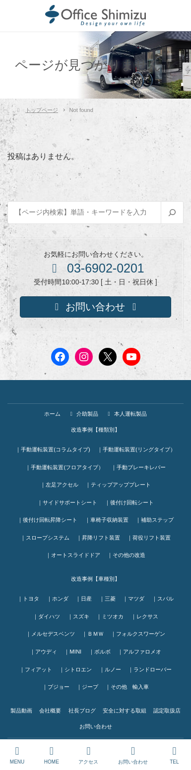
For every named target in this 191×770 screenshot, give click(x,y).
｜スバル (163, 599)
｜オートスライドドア (73, 555)
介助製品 (83, 414)
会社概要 (50, 711)
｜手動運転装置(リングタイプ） (136, 449)
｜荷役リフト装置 (149, 538)
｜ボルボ (100, 652)
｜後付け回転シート (129, 502)
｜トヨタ (28, 599)
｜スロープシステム (44, 538)
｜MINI (72, 652)
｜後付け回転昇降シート (47, 520)
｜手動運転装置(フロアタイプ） (64, 467)
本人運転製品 (125, 414)
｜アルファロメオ (139, 652)
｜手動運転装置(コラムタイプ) (52, 449)
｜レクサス (144, 616)
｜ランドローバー (150, 669)
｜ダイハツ (46, 616)
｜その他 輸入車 (127, 687)
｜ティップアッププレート (118, 485)
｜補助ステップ (154, 520)
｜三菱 (107, 599)
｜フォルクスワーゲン (138, 634)
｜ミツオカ (110, 616)
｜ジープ (87, 687)
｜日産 (83, 599)
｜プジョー (55, 687)
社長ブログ (82, 711)
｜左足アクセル (59, 485)
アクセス (88, 755)
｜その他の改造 (126, 555)
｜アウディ (43, 652)
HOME (51, 755)
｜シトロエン (75, 669)
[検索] (172, 212)
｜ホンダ (57, 599)
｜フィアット (35, 669)
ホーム (52, 414)
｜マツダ (133, 599)
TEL (175, 755)
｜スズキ (78, 616)
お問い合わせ (95, 726)
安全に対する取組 (124, 711)
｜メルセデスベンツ (50, 634)
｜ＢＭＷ (93, 634)
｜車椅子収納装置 (106, 520)
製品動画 (21, 711)
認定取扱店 (167, 711)
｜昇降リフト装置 (98, 538)
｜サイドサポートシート (67, 502)
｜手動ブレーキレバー (138, 467)
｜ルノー (110, 669)
